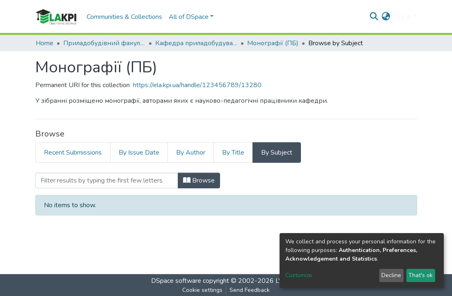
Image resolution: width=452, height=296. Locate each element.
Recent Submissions (73, 152)
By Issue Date (139, 152)
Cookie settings (202, 290)
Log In (402, 16)
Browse (199, 180)
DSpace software (176, 280)
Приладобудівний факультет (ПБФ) (104, 43)
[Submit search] (374, 17)
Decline (391, 275)
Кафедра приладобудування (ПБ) (196, 43)
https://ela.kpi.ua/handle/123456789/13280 (197, 85)
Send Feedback (249, 290)
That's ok (420, 275)
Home (44, 43)
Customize (298, 275)
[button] (386, 17)
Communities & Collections (124, 16)
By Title (233, 152)
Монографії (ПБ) (272, 43)
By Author (190, 152)
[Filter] (106, 180)
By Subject (276, 152)
